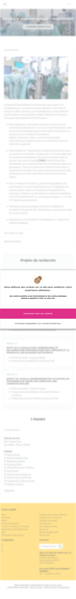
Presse (4, 520)
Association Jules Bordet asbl (14, 529)
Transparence (45, 523)
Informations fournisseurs (12, 535)
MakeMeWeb (65, 587)
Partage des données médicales (53, 515)
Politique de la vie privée (50, 518)
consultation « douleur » (49, 196)
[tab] (38, 50)
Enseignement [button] (38, 241)
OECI (3, 532)
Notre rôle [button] (38, 50)
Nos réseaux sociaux (48, 526)
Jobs (3, 515)
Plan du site (44, 535)
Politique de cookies (48, 520)
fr (69, 4)
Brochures (44, 529)
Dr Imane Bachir (37, 357)
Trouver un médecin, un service (15, 526)
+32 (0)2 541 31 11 (52, 546)
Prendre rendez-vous (38, 27)
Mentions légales (36, 587)
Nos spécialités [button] (38, 233)
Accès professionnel (10, 523)
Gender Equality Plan (48, 532)
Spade (53, 587)
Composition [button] (38, 430)
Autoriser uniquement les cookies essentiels (38, 324)
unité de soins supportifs (25, 199)
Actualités (5, 518)
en (2, 545)
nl (2, 551)
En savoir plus (38, 304)
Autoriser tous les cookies (38, 314)
